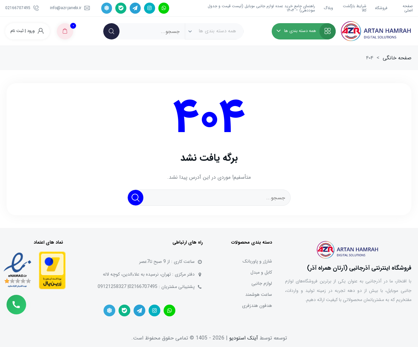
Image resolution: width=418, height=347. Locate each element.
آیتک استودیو (243, 338)
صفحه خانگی (397, 58)
